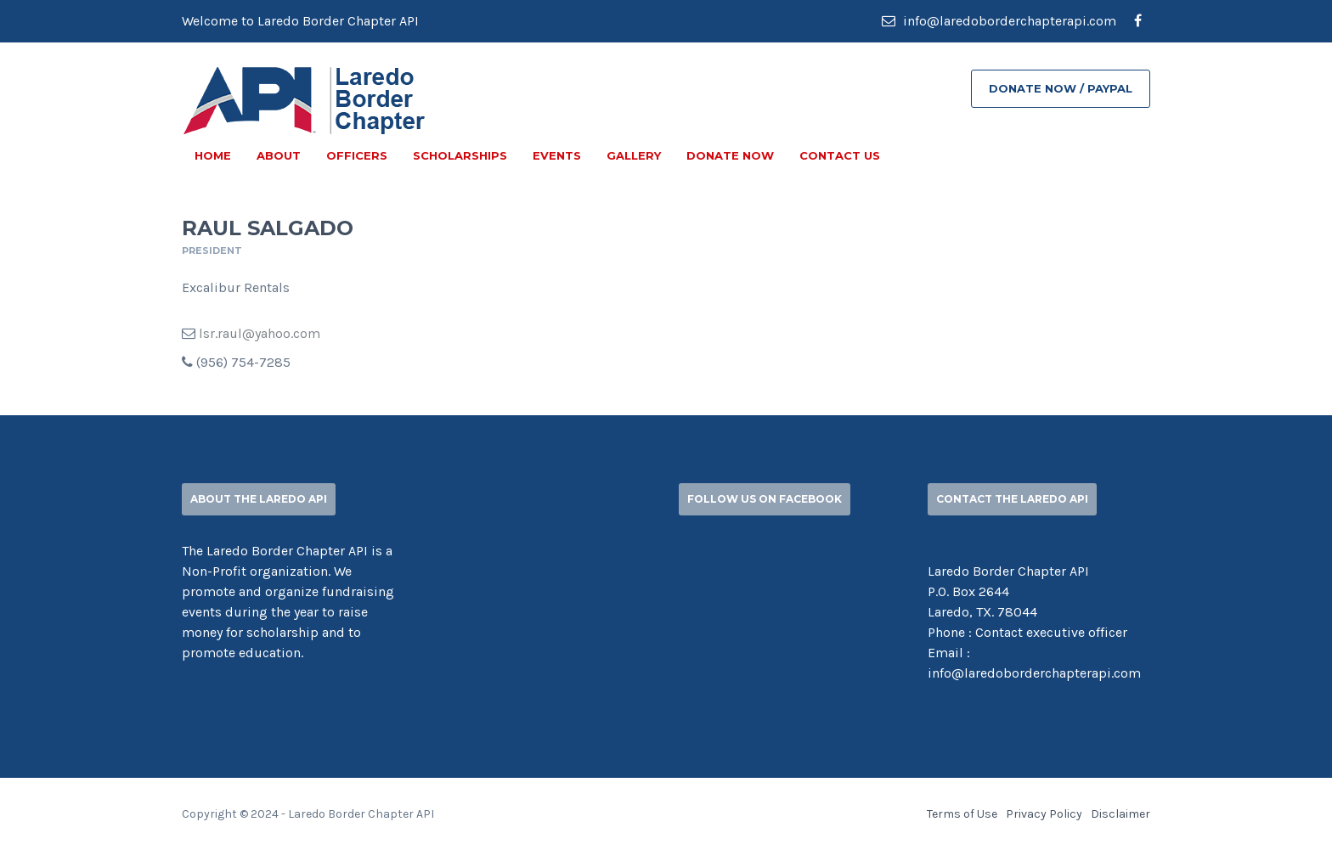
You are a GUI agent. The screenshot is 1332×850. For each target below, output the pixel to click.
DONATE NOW (730, 155)
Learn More (239, 707)
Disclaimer (1120, 814)
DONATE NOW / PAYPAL (1060, 88)
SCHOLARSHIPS (460, 155)
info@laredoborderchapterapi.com (999, 21)
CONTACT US (839, 155)
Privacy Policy (1044, 814)
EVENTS (557, 155)
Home (213, 155)
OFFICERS (356, 155)
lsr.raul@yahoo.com (259, 333)
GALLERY (634, 155)
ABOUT (279, 155)
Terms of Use (962, 814)
